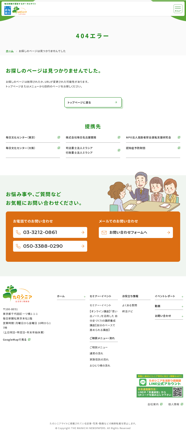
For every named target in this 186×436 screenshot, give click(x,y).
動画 (157, 306)
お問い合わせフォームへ (128, 232)
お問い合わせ (163, 316)
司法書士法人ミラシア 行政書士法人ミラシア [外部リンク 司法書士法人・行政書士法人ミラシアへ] (79, 150)
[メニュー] (178, 8)
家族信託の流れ (99, 359)
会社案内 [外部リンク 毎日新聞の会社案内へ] (153, 404)
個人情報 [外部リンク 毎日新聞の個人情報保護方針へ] (173, 404)
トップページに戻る (79, 102)
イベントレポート (165, 296)
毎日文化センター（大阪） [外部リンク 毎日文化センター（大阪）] (21, 148)
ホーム (10, 51)
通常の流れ (96, 353)
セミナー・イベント (100, 305)
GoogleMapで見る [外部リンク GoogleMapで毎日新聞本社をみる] (15, 339)
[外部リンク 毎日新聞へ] (7, 10)
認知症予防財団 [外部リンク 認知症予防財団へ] (135, 148)
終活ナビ (127, 311)
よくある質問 (129, 305)
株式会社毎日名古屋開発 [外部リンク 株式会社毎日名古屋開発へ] (81, 137)
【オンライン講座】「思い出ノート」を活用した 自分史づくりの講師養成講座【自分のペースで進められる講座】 (104, 320)
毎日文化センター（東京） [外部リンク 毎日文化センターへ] (21, 137)
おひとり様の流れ (100, 365)
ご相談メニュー (99, 347)
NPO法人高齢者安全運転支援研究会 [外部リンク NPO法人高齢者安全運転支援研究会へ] (148, 137)
